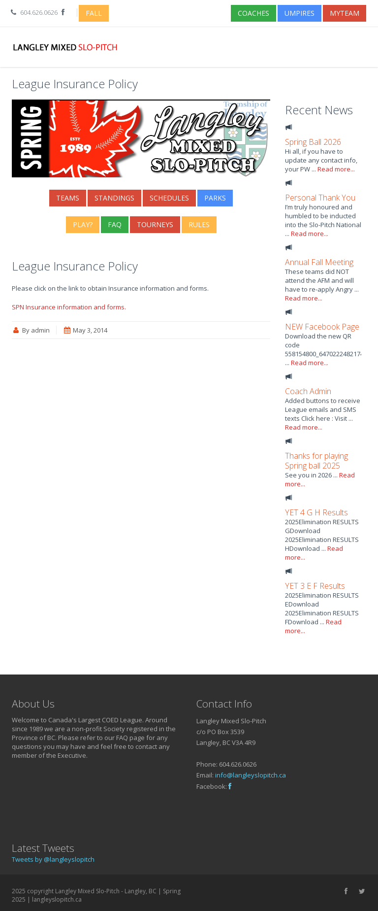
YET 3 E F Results (315, 585)
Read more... (336, 169)
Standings (114, 197)
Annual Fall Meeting (319, 262)
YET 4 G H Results (316, 512)
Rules (199, 224)
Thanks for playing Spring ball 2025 (316, 460)
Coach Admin (308, 391)
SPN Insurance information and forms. (69, 307)
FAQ (115, 224)
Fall (94, 13)
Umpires (299, 13)
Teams (67, 197)
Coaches (253, 13)
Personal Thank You (320, 197)
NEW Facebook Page (322, 326)
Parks (215, 197)
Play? (83, 224)
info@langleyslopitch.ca (250, 775)
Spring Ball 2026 (313, 141)
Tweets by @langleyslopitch (53, 859)
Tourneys (155, 224)
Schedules (169, 197)
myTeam (344, 13)
